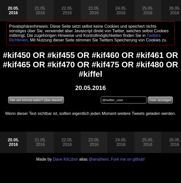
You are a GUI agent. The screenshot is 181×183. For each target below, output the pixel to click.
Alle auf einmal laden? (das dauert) (36, 100)
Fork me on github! (128, 159)
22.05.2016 (67, 10)
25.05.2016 (147, 10)
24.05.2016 (121, 10)
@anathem (99, 159)
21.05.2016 (40, 10)
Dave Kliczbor (65, 159)
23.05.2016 (94, 10)
